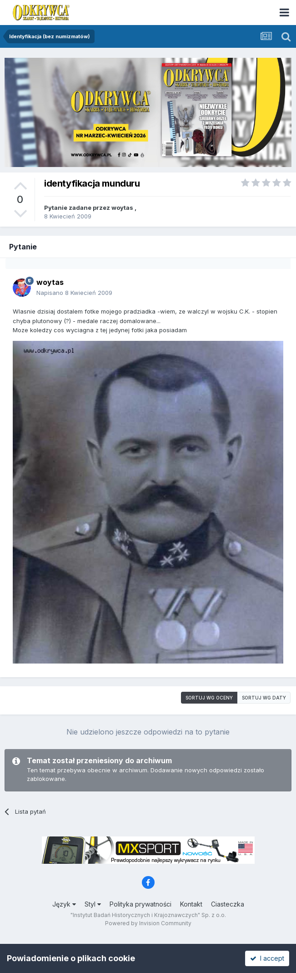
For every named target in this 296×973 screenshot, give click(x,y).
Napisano (74, 292)
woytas (122, 207)
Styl (93, 904)
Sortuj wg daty (264, 697)
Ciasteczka (227, 904)
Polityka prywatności (140, 904)
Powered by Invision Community (148, 923)
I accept (267, 958)
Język (64, 904)
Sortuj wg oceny (209, 697)
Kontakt (191, 904)
